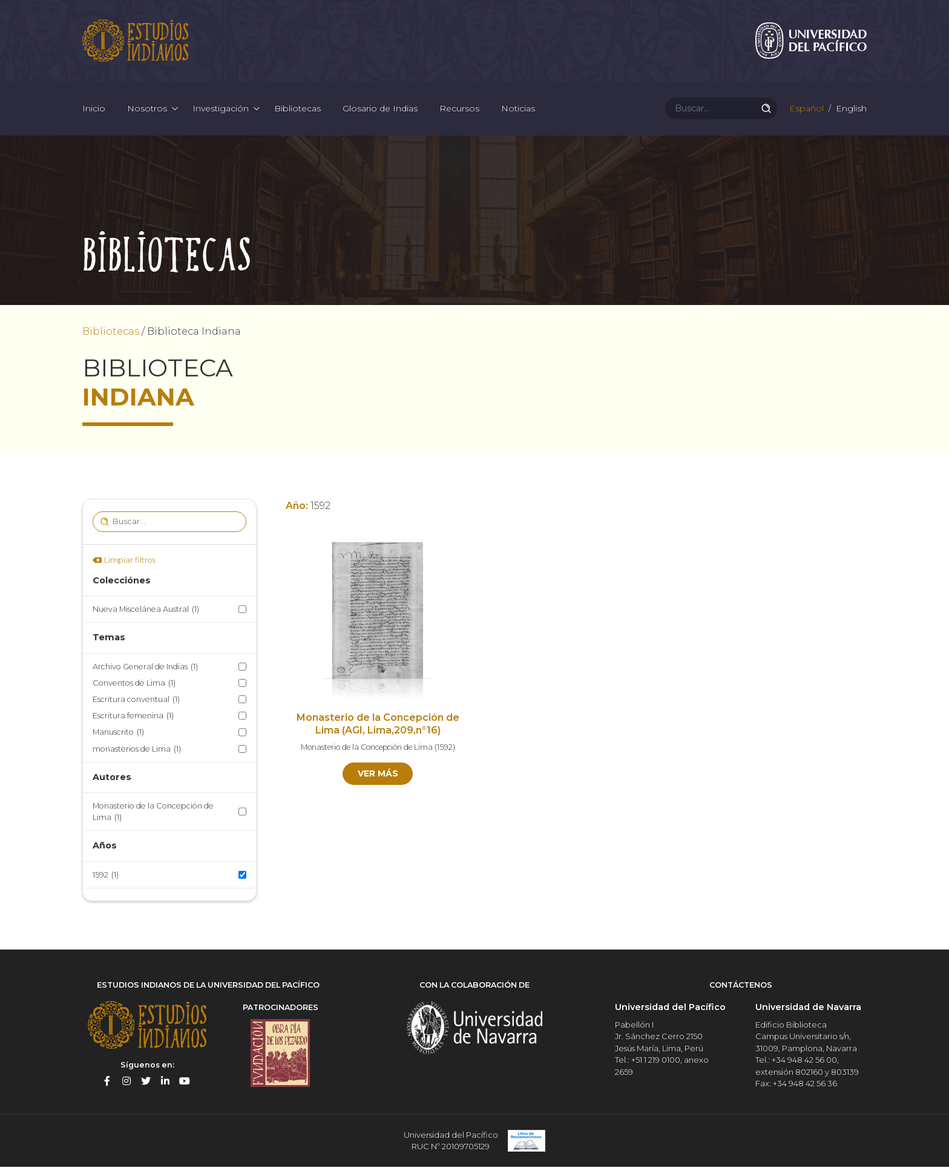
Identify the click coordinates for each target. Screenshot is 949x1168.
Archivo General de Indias (145, 667)
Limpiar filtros (130, 560)
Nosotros (147, 108)
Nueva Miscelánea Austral (146, 610)
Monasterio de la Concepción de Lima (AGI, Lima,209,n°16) (378, 725)
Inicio (93, 108)
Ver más (378, 774)
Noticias (518, 108)
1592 (106, 875)
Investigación (220, 108)
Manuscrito (118, 733)
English (850, 108)
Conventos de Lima (134, 683)
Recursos (459, 108)
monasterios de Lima (137, 749)
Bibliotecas (297, 108)
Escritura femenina (133, 717)
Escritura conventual (136, 700)
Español (805, 108)
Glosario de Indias (380, 108)
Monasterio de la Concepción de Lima (153, 813)
